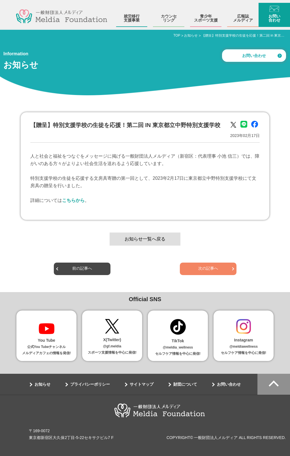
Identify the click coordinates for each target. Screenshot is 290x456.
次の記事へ (208, 269)
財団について (185, 384)
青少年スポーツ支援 (206, 15)
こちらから (73, 200)
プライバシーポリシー (90, 384)
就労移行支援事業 (132, 15)
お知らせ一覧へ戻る (145, 239)
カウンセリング (169, 15)
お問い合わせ (274, 15)
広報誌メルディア (243, 15)
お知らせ (42, 384)
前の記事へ (82, 269)
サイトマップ (141, 384)
